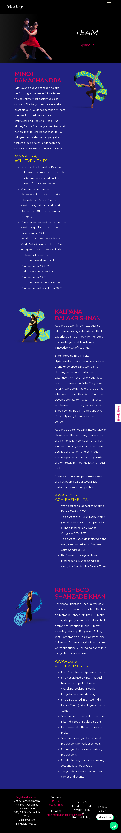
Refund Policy (81, 817)
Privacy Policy (81, 809)
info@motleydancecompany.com (64, 814)
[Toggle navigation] (112, 7)
